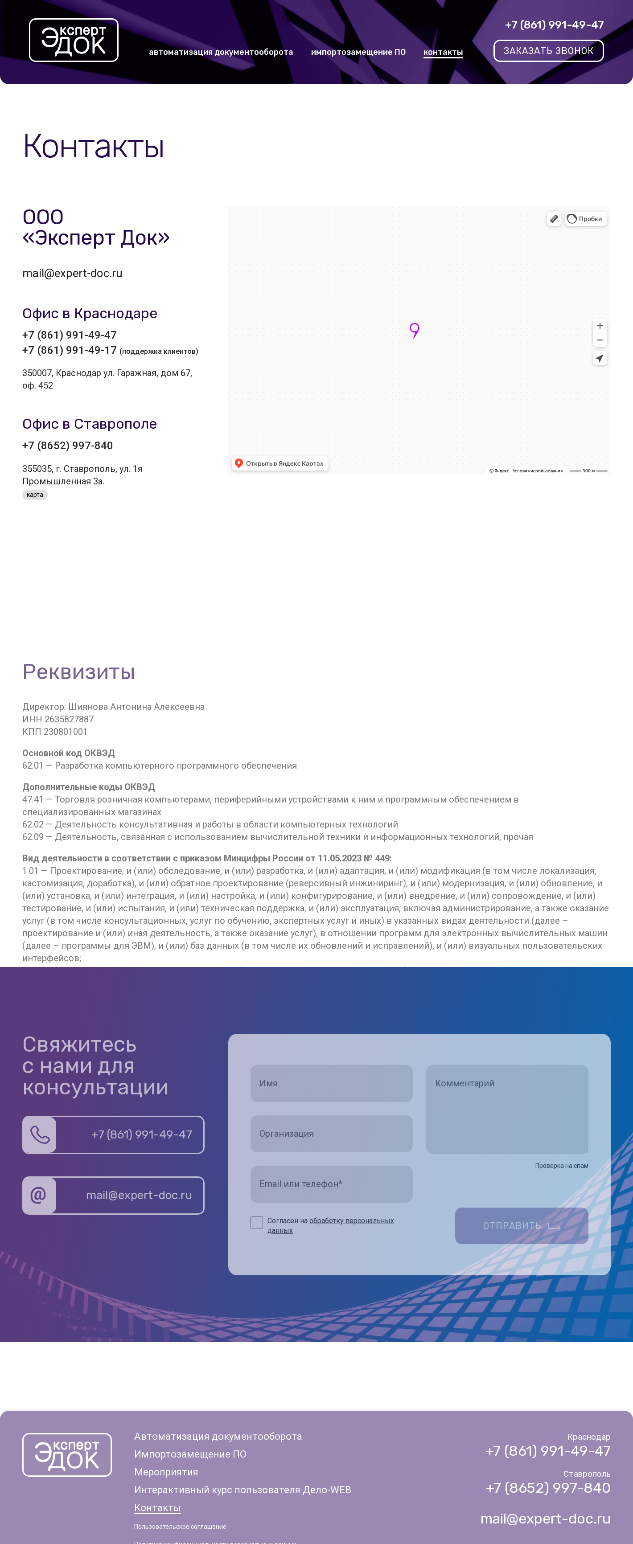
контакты (443, 52)
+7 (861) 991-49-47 (554, 25)
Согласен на (330, 1225)
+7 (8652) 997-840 (67, 445)
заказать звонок (549, 50)
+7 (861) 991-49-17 (110, 350)
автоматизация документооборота (221, 52)
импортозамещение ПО (358, 52)
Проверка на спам (561, 1165)
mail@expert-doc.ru (72, 273)
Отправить (512, 1225)
